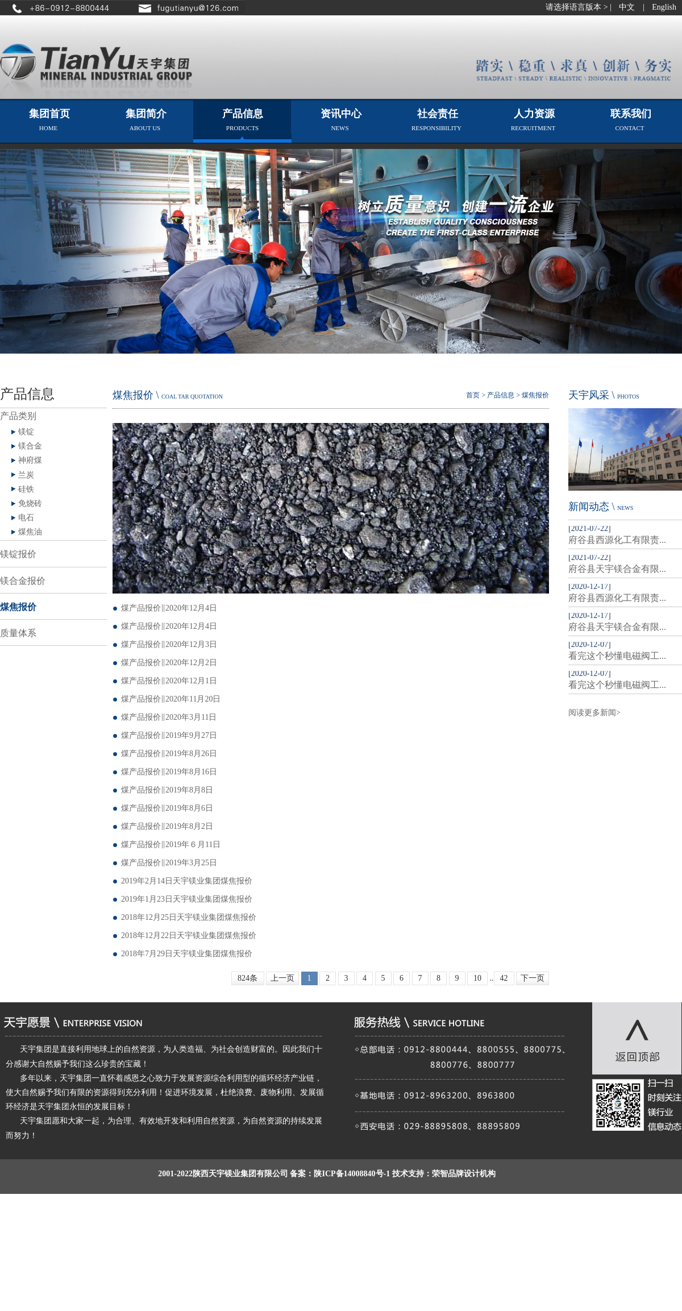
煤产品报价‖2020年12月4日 (169, 608)
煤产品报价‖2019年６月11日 (171, 844)
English (664, 7)
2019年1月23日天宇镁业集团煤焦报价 (186, 899)
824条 (247, 978)
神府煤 (30, 460)
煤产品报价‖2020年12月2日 (169, 662)
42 (504, 978)
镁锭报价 (18, 554)
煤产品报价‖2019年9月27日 (169, 735)
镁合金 (30, 446)
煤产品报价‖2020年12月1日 (169, 681)
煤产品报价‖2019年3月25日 (169, 862)
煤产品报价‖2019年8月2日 (167, 826)
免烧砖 (30, 503)
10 (477, 978)
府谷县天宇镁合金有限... (617, 569)
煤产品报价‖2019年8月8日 (167, 790)
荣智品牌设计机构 (464, 1173)
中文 (627, 7)
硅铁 (26, 489)
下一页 (532, 978)
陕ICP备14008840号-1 (352, 1173)
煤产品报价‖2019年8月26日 (169, 753)
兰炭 (26, 475)
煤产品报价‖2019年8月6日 (167, 808)
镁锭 (26, 432)
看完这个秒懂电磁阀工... (617, 656)
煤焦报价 (18, 607)
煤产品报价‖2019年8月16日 (169, 771)
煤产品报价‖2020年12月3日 (169, 644)
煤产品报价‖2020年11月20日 (171, 699)
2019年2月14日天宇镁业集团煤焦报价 (186, 881)
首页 (473, 395)
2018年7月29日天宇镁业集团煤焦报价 (186, 953)
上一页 (282, 978)
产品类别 (18, 416)
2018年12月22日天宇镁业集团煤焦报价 (188, 935)
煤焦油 (30, 532)
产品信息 (500, 395)
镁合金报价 (22, 581)
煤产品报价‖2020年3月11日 (169, 717)
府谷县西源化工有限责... (617, 540)
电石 (26, 517)
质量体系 (18, 633)
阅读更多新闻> (594, 712)
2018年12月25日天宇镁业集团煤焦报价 (188, 917)
